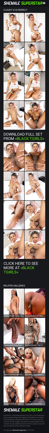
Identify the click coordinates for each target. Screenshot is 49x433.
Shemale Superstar (19, 430)
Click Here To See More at (21, 267)
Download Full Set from (24, 136)
